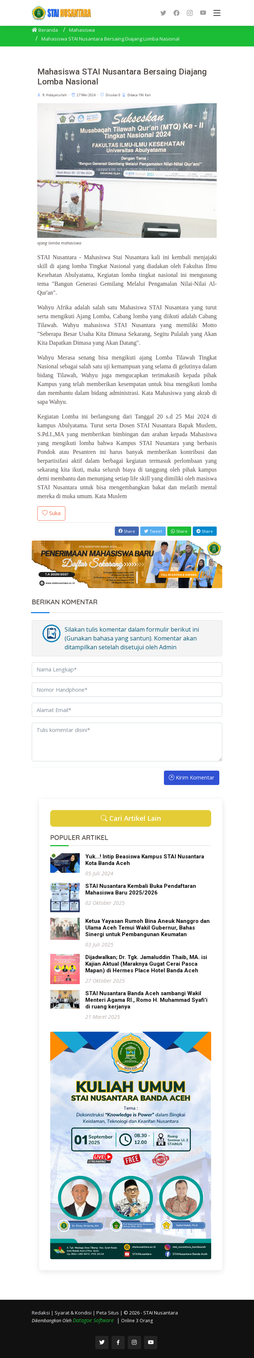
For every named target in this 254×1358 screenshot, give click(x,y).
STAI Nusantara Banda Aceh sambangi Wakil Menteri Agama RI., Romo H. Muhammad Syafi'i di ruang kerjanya (146, 1000)
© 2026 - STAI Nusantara (151, 1312)
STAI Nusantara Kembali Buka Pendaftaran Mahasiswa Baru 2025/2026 (140, 889)
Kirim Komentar (191, 777)
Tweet (153, 531)
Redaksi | (43, 1312)
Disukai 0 (113, 95)
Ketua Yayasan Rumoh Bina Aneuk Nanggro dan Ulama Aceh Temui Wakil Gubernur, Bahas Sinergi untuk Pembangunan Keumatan (147, 928)
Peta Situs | (110, 1312)
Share (127, 531)
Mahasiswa (82, 30)
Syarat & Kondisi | (75, 1312)
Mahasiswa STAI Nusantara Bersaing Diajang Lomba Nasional (110, 38)
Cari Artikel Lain (131, 818)
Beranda (45, 30)
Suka (51, 513)
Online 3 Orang (137, 1320)
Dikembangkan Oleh (52, 1320)
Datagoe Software (94, 1320)
